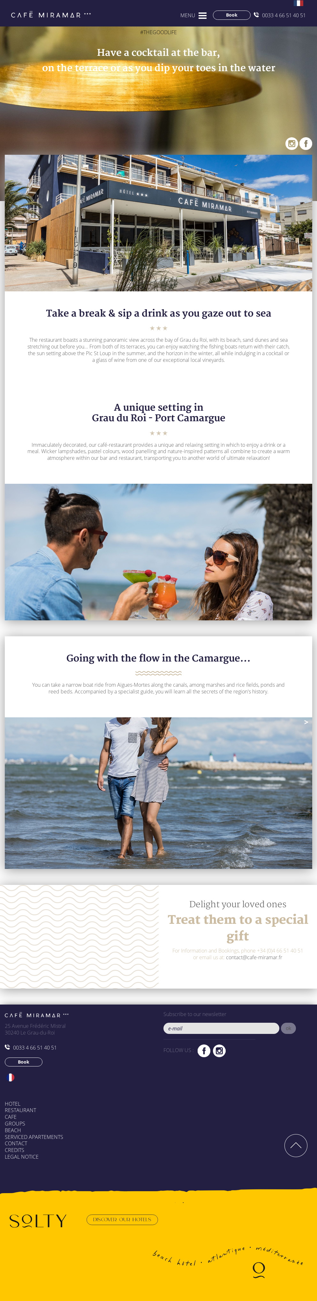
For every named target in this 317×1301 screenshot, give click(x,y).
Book (232, 15)
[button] (288, 1028)
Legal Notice (22, 1156)
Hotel (12, 1103)
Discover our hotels (122, 1219)
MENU (187, 15)
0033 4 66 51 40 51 (280, 15)
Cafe (11, 1116)
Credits (14, 1150)
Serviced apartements (34, 1136)
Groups (15, 1123)
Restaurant (20, 1110)
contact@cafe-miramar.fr (254, 957)
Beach (13, 1130)
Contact (16, 1143)
